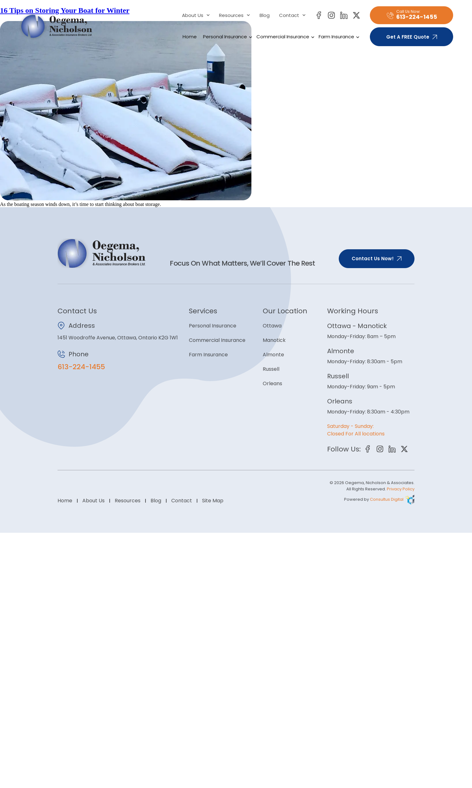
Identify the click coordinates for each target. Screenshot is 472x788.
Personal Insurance (226, 36)
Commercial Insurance (284, 36)
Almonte (273, 354)
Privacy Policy (400, 489)
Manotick (274, 340)
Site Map (212, 501)
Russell (271, 369)
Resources (234, 15)
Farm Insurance (338, 36)
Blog (265, 15)
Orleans (272, 383)
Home (190, 36)
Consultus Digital (386, 500)
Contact (292, 15)
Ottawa (272, 325)
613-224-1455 (81, 367)
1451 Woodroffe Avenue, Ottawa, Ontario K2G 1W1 (118, 337)
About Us (196, 15)
